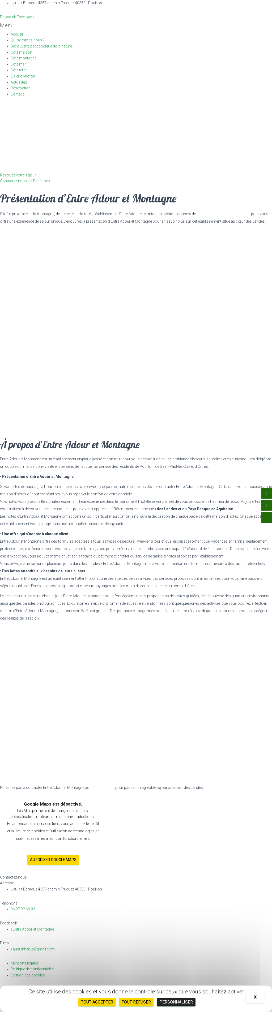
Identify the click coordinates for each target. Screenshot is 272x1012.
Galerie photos (23, 76)
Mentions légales (25, 963)
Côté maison (21, 52)
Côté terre (19, 70)
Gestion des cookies (28, 975)
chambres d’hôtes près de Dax (223, 214)
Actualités (19, 82)
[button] (135, 25)
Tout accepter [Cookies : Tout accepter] (97, 1002)
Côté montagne (23, 58)
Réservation (21, 88)
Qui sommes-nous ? (28, 40)
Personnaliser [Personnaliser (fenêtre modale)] (176, 1002)
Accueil (17, 34)
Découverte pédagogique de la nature (41, 46)
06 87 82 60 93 (102, 787)
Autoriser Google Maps (53, 860)
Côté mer (18, 64)
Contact (17, 94)
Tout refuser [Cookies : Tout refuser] (136, 1002)
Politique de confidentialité (32, 969)
